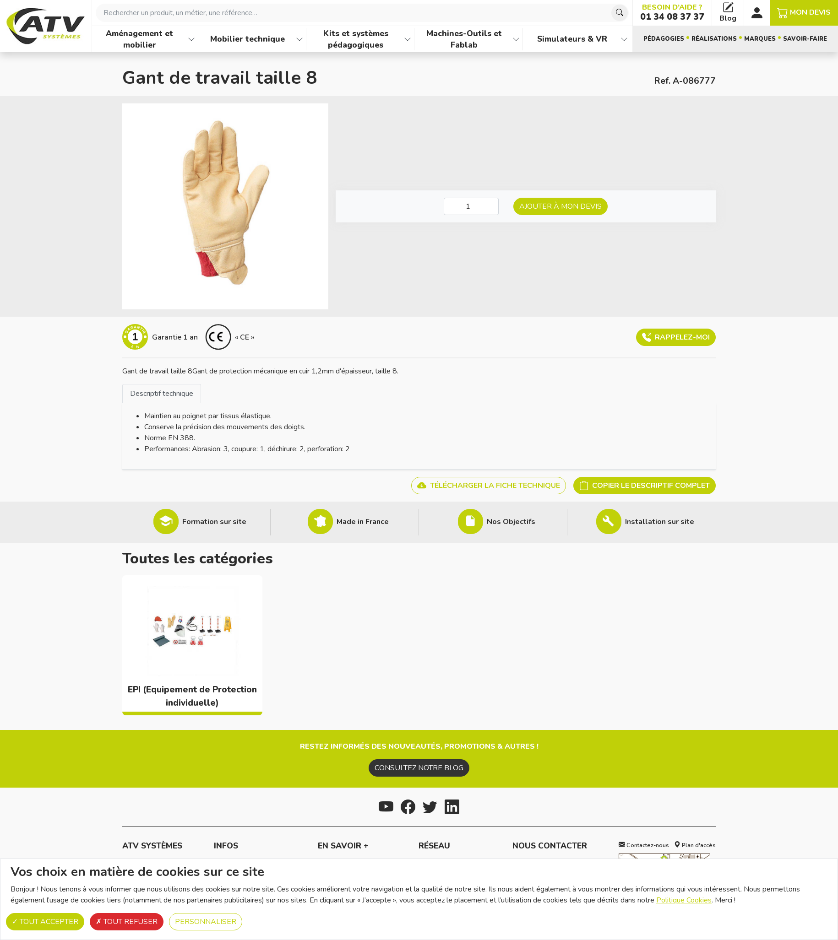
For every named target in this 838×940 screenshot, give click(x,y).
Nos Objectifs (511, 522)
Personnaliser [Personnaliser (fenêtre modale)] (205, 922)
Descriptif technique (161, 394)
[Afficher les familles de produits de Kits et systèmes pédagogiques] (407, 39)
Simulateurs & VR (572, 38)
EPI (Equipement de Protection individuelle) (192, 696)
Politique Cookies (684, 900)
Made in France (363, 522)
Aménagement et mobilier (139, 39)
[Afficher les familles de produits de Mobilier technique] (299, 39)
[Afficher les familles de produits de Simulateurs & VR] (624, 39)
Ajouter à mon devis (560, 206)
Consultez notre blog (419, 768)
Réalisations (714, 39)
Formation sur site (214, 522)
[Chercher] (619, 13)
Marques (760, 39)
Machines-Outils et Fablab (464, 39)
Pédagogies (663, 39)
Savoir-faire (805, 39)
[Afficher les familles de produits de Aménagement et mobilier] (191, 39)
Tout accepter (45, 922)
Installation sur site (659, 522)
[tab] (161, 393)
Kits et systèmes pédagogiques (355, 39)
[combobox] (362, 13)
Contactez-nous (644, 845)
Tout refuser (127, 922)
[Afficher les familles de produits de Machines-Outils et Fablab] (516, 39)
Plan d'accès (695, 845)
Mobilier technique (247, 38)
